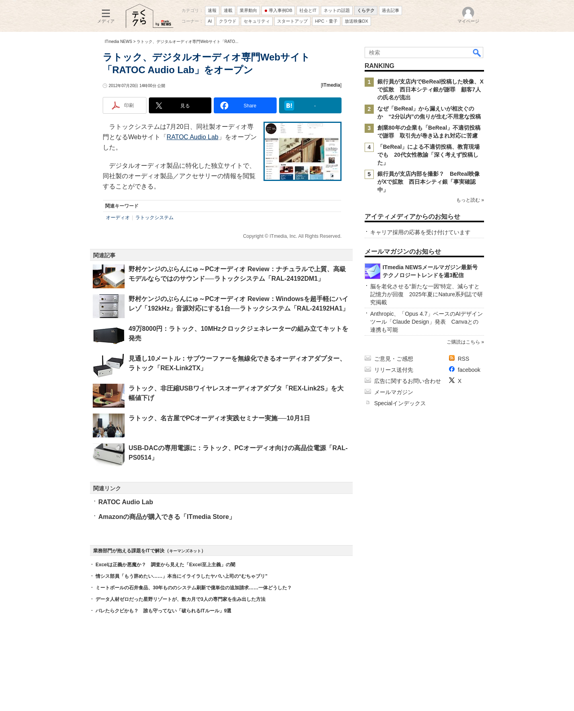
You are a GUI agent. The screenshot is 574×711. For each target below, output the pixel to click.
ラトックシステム (154, 217)
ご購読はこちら (463, 342)
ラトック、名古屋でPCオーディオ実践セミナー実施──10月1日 (219, 418)
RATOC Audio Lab (193, 137)
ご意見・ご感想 (393, 359)
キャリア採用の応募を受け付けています (420, 232)
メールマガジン (393, 392)
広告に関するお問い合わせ (407, 381)
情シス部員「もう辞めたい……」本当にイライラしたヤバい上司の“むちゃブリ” (181, 576)
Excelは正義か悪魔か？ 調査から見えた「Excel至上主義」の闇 (165, 564)
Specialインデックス (400, 403)
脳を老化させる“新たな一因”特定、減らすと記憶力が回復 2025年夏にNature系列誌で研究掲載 (426, 294)
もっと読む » (470, 200)
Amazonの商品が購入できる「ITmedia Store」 (166, 516)
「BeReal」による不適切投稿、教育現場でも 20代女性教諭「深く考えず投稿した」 (428, 155)
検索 (477, 52)
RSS (463, 359)
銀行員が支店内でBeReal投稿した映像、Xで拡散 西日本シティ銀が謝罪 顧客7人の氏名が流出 (430, 89)
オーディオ (118, 217)
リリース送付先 (393, 370)
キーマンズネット (185, 551)
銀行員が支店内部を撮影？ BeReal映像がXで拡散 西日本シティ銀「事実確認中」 (428, 182)
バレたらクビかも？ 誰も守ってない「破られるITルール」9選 (163, 611)
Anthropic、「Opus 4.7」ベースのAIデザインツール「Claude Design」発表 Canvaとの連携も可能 (426, 322)
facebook (469, 370)
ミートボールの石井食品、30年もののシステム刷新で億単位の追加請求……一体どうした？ (194, 588)
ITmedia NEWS (118, 41)
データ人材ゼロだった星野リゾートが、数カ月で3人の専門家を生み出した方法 (181, 599)
